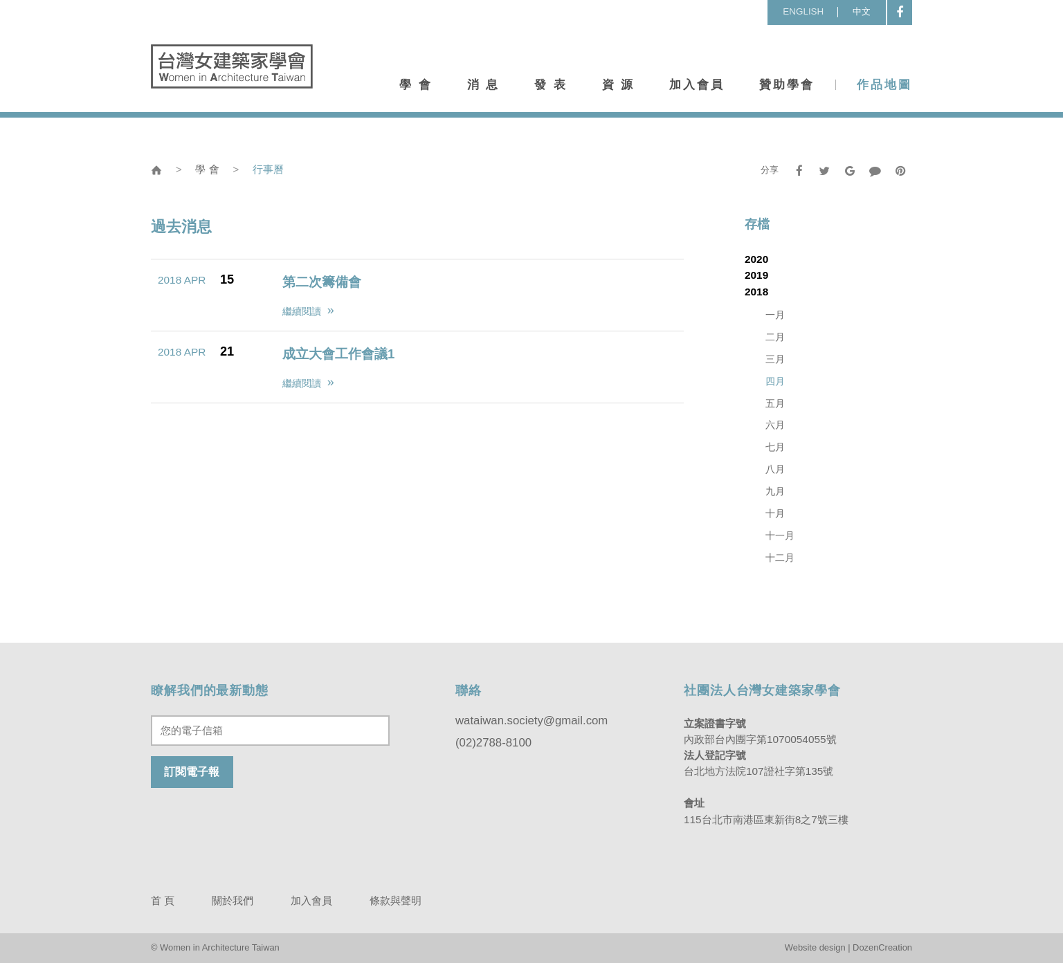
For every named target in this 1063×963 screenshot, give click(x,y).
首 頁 (162, 900)
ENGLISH (803, 11)
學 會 (416, 84)
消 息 (483, 84)
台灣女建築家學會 (232, 66)
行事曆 (268, 169)
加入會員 (697, 84)
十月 (775, 513)
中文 (862, 11)
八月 (775, 469)
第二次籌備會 (321, 282)
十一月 (779, 536)
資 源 (618, 84)
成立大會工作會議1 (338, 354)
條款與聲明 (395, 900)
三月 (775, 359)
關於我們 (232, 900)
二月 (775, 337)
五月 (775, 403)
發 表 (550, 84)
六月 (775, 425)
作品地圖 (884, 84)
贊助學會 (787, 84)
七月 (775, 447)
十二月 (779, 558)
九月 (775, 491)
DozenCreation (882, 947)
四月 (775, 381)
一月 (775, 315)
